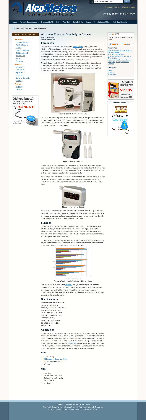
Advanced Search (70, 407)
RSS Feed (19, 75)
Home (14, 22)
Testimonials (20, 56)
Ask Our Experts (120, 22)
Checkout (125, 7)
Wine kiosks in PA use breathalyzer (119, 60)
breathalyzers (78, 47)
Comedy (111, 72)
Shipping (19, 87)
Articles (18, 48)
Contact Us (20, 70)
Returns (19, 89)
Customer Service (71, 404)
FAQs (18, 58)
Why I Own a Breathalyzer (116, 54)
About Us (19, 61)
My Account (109, 7)
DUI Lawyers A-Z (22, 53)
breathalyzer (72, 343)
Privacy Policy (85, 404)
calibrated (68, 285)
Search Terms (57, 407)
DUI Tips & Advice (22, 50)
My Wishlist (20, 73)
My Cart (117, 7)
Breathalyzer (112, 74)
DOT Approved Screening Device (56, 359)
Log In (132, 7)
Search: (92, 1)
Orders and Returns (85, 407)
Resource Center (22, 42)
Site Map (19, 81)
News (110, 70)
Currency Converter (23, 78)
